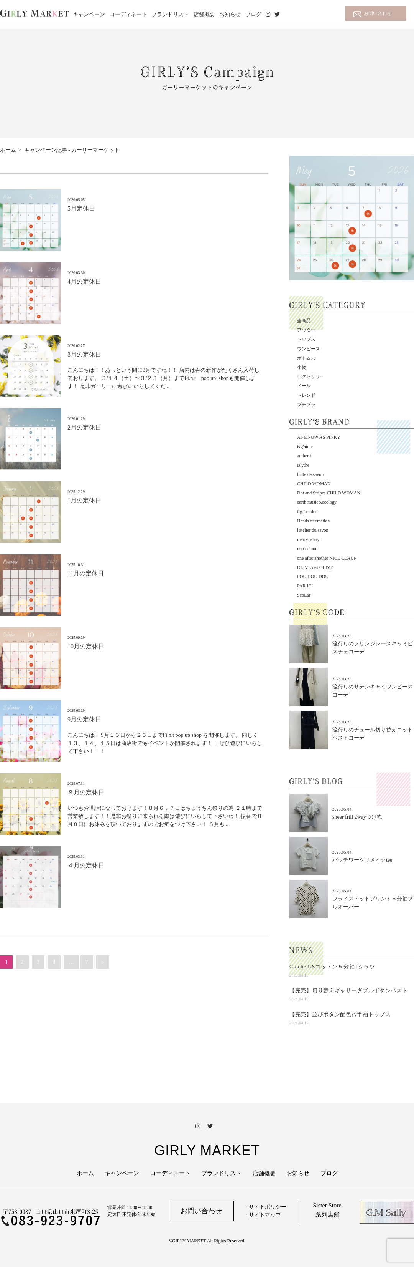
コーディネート (128, 14)
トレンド (306, 395)
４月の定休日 (85, 865)
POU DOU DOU (313, 576)
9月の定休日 (84, 719)
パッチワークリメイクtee (362, 860)
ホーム (85, 1173)
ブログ (253, 14)
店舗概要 (204, 14)
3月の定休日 (84, 354)
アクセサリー (311, 376)
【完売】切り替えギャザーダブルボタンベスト (348, 990)
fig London (307, 511)
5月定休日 (81, 208)
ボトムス (306, 358)
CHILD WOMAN (313, 483)
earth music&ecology (317, 502)
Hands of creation (313, 521)
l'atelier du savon (312, 530)
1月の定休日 (84, 500)
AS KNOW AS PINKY (318, 437)
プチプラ (306, 404)
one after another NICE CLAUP (326, 558)
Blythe (303, 465)
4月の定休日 (84, 281)
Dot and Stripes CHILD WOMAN (328, 493)
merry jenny (308, 539)
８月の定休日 (85, 792)
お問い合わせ (377, 13)
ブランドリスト (170, 14)
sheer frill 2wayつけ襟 (357, 817)
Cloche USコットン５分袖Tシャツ (332, 967)
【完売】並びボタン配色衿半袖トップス (340, 1014)
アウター (306, 330)
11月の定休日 (85, 573)
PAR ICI (305, 586)
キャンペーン (89, 14)
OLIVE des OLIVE (315, 567)
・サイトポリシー (264, 1207)
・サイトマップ (262, 1215)
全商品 (304, 320)
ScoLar (303, 595)
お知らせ (230, 14)
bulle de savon (310, 474)
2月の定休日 (84, 427)
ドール (304, 385)
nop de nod (307, 548)
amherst (304, 455)
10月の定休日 (85, 646)
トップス (306, 339)
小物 (301, 367)
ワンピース (308, 349)
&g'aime (305, 446)
